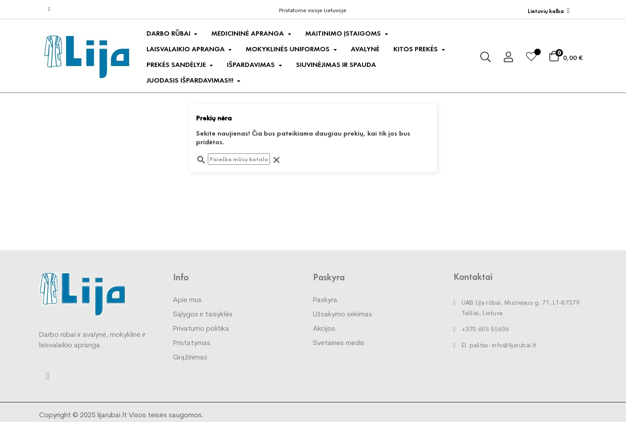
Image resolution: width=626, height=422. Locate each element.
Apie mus (187, 300)
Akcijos (324, 329)
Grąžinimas (190, 357)
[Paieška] (239, 159)
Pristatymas (191, 343)
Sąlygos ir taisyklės (203, 314)
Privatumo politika (201, 329)
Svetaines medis (338, 343)
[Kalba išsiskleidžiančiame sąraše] (548, 11)
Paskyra (325, 300)
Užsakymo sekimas (342, 314)
